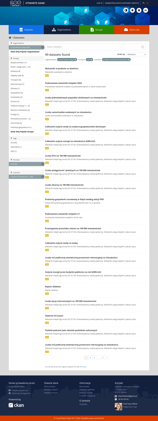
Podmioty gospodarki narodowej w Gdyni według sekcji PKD (74, 199)
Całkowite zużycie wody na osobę (61, 243)
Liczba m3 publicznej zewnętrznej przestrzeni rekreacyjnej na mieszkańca (81, 257)
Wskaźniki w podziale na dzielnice (61, 68)
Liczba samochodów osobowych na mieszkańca (68, 112)
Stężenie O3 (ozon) (54, 315)
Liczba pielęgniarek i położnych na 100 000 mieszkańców (72, 170)
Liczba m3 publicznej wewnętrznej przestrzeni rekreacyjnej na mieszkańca (81, 344)
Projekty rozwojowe (87, 396)
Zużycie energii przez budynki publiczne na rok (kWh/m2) (73, 272)
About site (131, 29)
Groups (97, 29)
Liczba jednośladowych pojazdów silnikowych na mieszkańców (76, 97)
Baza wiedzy (84, 386)
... (98, 357)
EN (147, 3)
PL (144, 3)
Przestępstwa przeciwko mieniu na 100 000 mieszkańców (73, 228)
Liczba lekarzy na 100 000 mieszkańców (64, 185)
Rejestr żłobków (53, 286)
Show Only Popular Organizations (25, 51)
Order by (121, 54)
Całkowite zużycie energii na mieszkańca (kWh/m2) (70, 141)
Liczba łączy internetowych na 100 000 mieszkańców (70, 301)
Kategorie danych (51, 393)
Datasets (26, 29)
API (75, 367)
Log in (99, 3)
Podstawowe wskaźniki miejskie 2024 (63, 83)
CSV (47, 76)
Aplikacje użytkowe (87, 389)
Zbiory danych (49, 386)
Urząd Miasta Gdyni (16, 386)
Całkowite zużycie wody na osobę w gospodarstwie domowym (75, 126)
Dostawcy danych (51, 389)
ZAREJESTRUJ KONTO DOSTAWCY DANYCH (122, 3)
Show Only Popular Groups (22, 131)
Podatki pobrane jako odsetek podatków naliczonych (71, 330)
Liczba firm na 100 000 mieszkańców (63, 155)
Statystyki (83, 404)
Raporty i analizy (86, 393)
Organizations (61, 29)
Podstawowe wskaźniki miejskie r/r (62, 214)
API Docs (83, 367)
